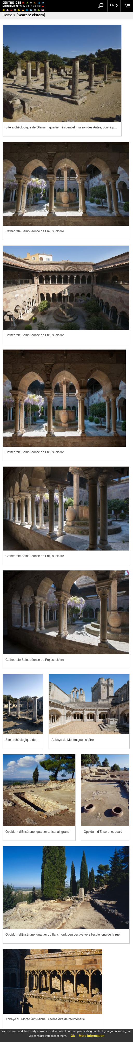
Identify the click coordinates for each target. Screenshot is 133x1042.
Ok (73, 1036)
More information (91, 1036)
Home (7, 15)
